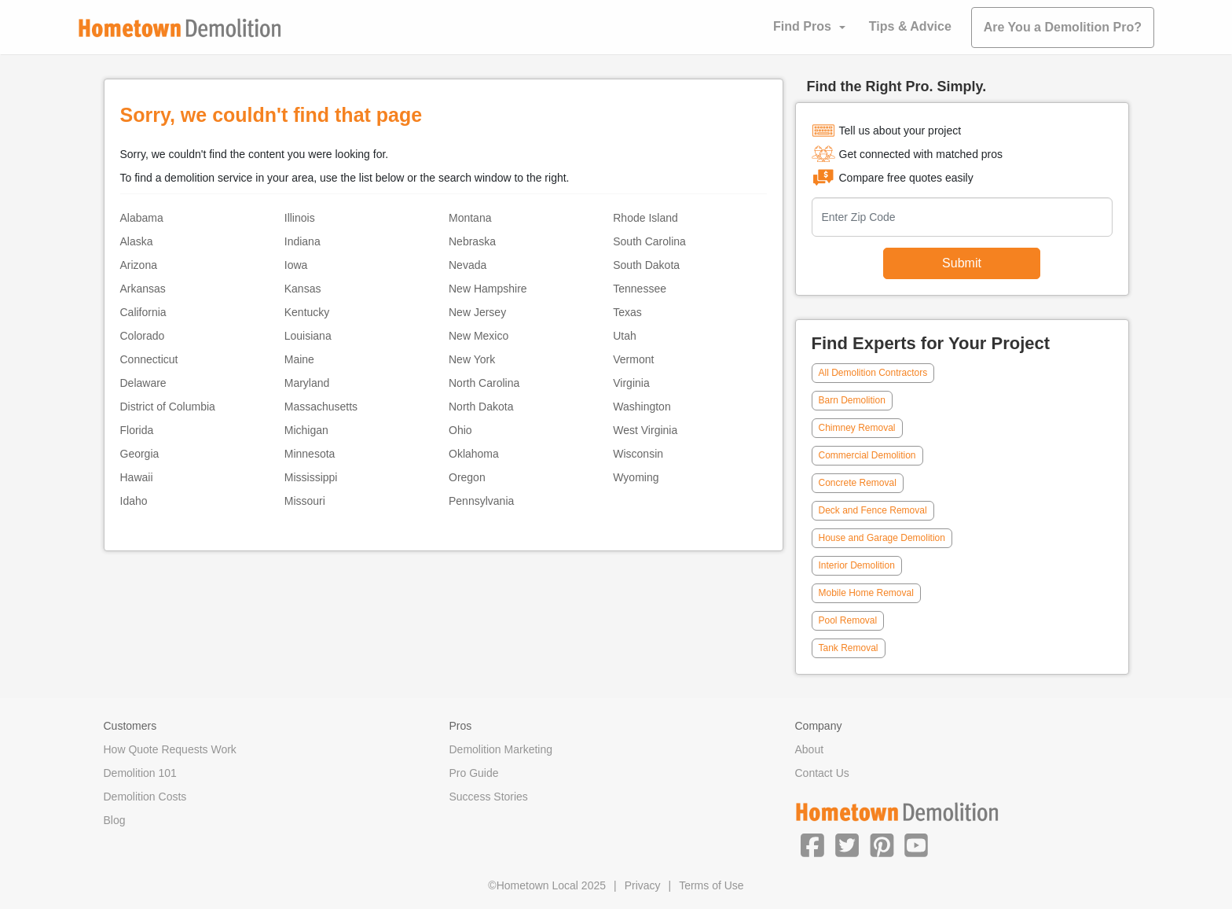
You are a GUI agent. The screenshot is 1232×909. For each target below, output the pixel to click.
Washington (641, 406)
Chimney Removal (857, 427)
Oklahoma (474, 453)
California (143, 312)
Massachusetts (321, 406)
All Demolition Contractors (873, 372)
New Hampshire (488, 288)
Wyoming (635, 477)
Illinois (299, 218)
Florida (137, 430)
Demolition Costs (145, 796)
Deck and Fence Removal (873, 510)
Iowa (296, 265)
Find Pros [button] (802, 26)
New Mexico (478, 335)
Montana (470, 218)
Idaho (134, 501)
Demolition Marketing (501, 749)
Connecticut (149, 359)
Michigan (306, 430)
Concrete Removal (857, 482)
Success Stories (488, 796)
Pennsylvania (481, 501)
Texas (627, 312)
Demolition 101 (140, 773)
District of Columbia (167, 406)
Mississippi (311, 477)
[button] (812, 844)
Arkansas (143, 288)
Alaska (136, 241)
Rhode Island (645, 218)
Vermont (633, 359)
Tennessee (639, 288)
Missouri (304, 501)
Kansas (302, 288)
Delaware (143, 383)
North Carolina (484, 383)
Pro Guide (474, 773)
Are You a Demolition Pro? (1063, 27)
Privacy (643, 885)
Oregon (467, 477)
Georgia (140, 453)
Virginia (631, 383)
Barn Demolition (852, 400)
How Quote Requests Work (170, 749)
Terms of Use (711, 885)
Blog (115, 820)
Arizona (138, 265)
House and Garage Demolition (882, 537)
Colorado (142, 335)
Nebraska (472, 241)
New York (472, 359)
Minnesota (310, 453)
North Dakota (481, 406)
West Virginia (645, 430)
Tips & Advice (910, 26)
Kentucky (307, 312)
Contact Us (822, 773)
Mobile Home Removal (866, 592)
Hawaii (136, 477)
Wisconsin (638, 453)
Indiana (302, 241)
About (809, 749)
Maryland (307, 383)
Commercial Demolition (867, 455)
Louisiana (308, 335)
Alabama (141, 218)
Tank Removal (848, 647)
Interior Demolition (857, 565)
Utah (624, 335)
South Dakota (646, 265)
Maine (299, 359)
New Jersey (477, 312)
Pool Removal (848, 620)
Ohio (460, 430)
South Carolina (649, 241)
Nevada (467, 265)
